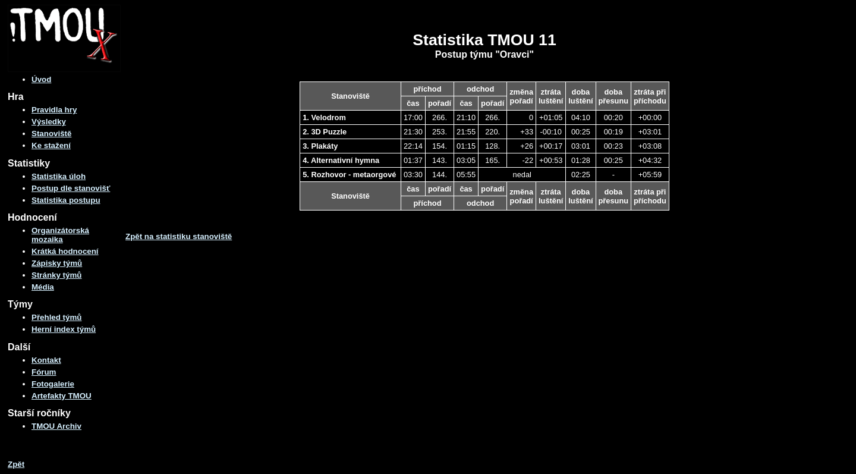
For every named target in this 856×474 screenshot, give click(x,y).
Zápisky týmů (57, 263)
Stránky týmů (56, 275)
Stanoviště (51, 133)
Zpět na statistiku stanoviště (178, 236)
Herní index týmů (64, 329)
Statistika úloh (59, 176)
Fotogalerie (53, 383)
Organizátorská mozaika (60, 235)
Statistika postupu (66, 200)
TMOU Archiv (56, 426)
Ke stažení (51, 145)
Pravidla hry (54, 109)
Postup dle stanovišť (71, 188)
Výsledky (49, 121)
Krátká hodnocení (65, 251)
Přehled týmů (56, 317)
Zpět (16, 464)
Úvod (41, 79)
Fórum (44, 372)
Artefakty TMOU (62, 395)
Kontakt (46, 360)
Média (43, 286)
